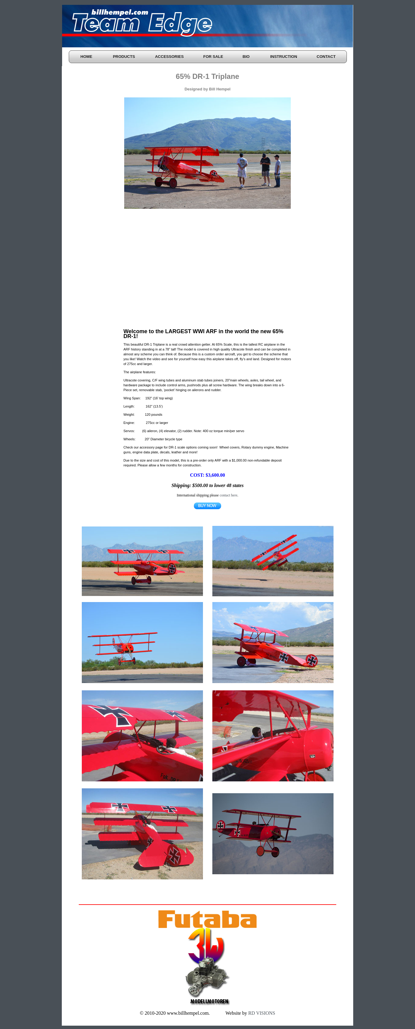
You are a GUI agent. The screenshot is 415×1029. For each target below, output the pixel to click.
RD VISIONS (261, 1013)
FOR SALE (213, 56)
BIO (246, 56)
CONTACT (326, 56)
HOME (86, 56)
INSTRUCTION (283, 56)
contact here (228, 495)
